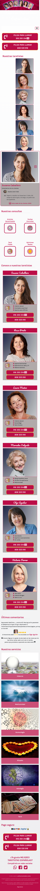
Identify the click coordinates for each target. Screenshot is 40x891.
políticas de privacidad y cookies (24, 876)
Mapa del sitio (20, 887)
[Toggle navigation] (37, 28)
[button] (35, 166)
